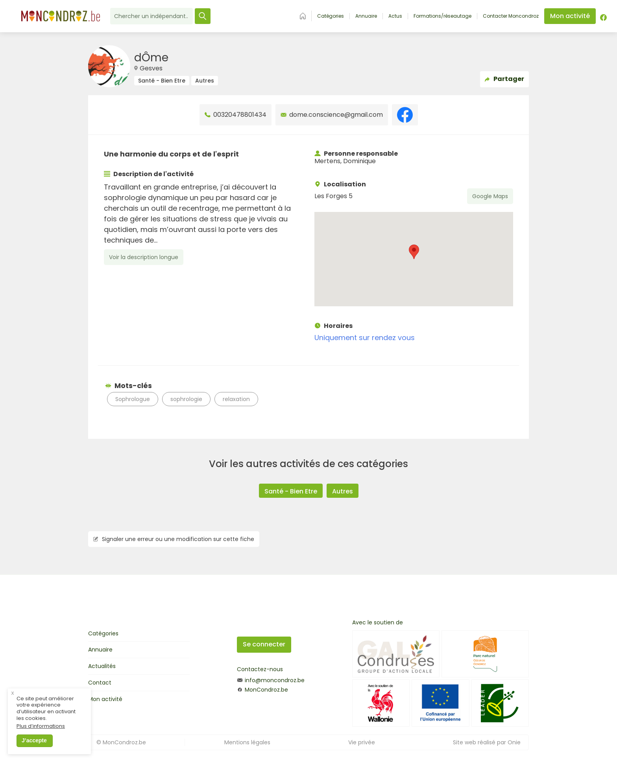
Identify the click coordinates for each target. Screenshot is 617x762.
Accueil (303, 16)
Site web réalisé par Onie (487, 742)
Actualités (102, 666)
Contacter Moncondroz (511, 16)
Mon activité (105, 699)
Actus (395, 16)
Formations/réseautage (442, 16)
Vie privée (361, 742)
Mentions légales (247, 742)
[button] (414, 252)
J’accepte (34, 742)
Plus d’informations (41, 728)
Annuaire (366, 16)
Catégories (330, 16)
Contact (99, 683)
